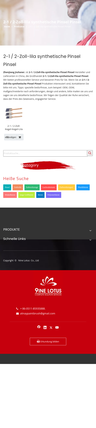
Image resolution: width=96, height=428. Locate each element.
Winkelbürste (10, 195)
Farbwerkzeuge (32, 187)
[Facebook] (38, 327)
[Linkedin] (45, 327)
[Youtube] (57, 327)
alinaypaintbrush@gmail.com (35, 313)
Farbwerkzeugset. (66, 187)
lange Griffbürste (26, 195)
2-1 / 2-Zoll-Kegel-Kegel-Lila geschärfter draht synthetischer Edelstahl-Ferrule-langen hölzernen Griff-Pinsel (14, 127)
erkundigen (10, 137)
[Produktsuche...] (45, 153)
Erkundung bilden (48, 341)
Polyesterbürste (54, 195)
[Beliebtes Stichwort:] (90, 153)
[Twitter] (51, 327)
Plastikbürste (83, 187)
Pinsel (7, 187)
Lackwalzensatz (49, 187)
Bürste (40, 195)
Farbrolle (17, 187)
